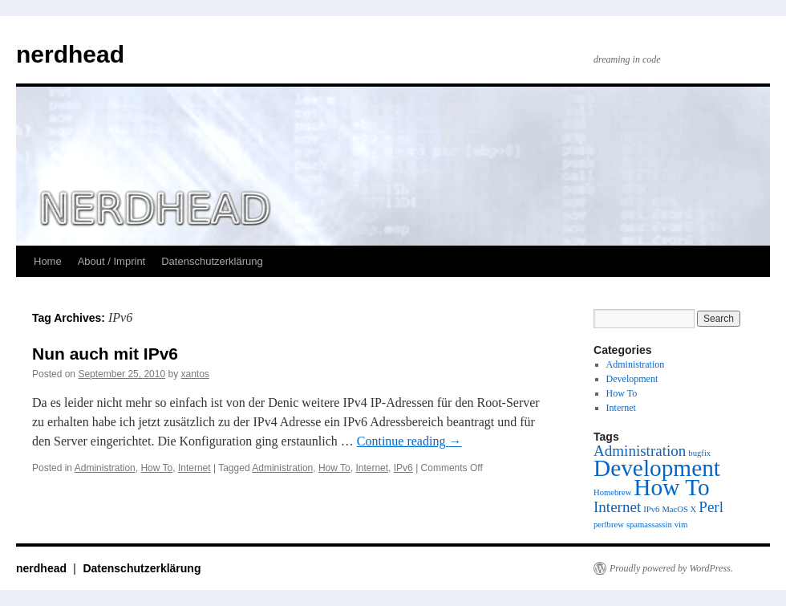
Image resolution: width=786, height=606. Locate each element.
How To (156, 468)
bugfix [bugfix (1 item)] (699, 453)
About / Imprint (112, 261)
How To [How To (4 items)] (671, 487)
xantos (195, 374)
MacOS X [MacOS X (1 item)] (679, 509)
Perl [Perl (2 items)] (711, 506)
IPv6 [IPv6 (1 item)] (651, 509)
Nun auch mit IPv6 (105, 353)
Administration (105, 468)
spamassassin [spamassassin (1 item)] (649, 524)
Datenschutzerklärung (211, 261)
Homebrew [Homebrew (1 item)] (612, 492)
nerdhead (70, 54)
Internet (194, 468)
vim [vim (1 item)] (681, 524)
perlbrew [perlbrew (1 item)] (609, 524)
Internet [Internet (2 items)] (617, 506)
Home (48, 261)
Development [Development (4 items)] (657, 468)
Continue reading (409, 441)
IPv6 (403, 468)
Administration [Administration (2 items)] (640, 450)
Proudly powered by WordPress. (671, 568)
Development (632, 378)
